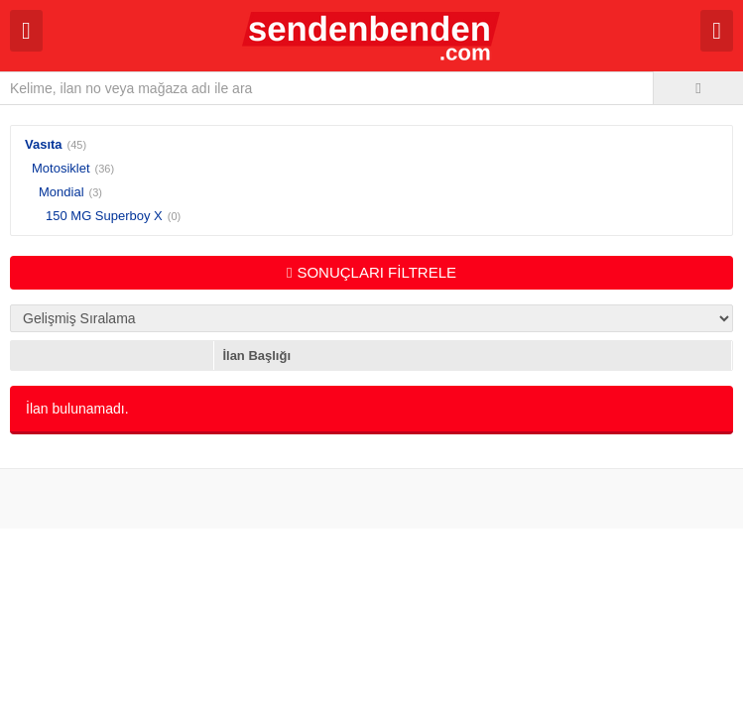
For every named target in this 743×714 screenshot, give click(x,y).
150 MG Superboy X (104, 215)
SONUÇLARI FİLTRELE (371, 272)
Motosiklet (61, 168)
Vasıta (43, 144)
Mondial (61, 191)
